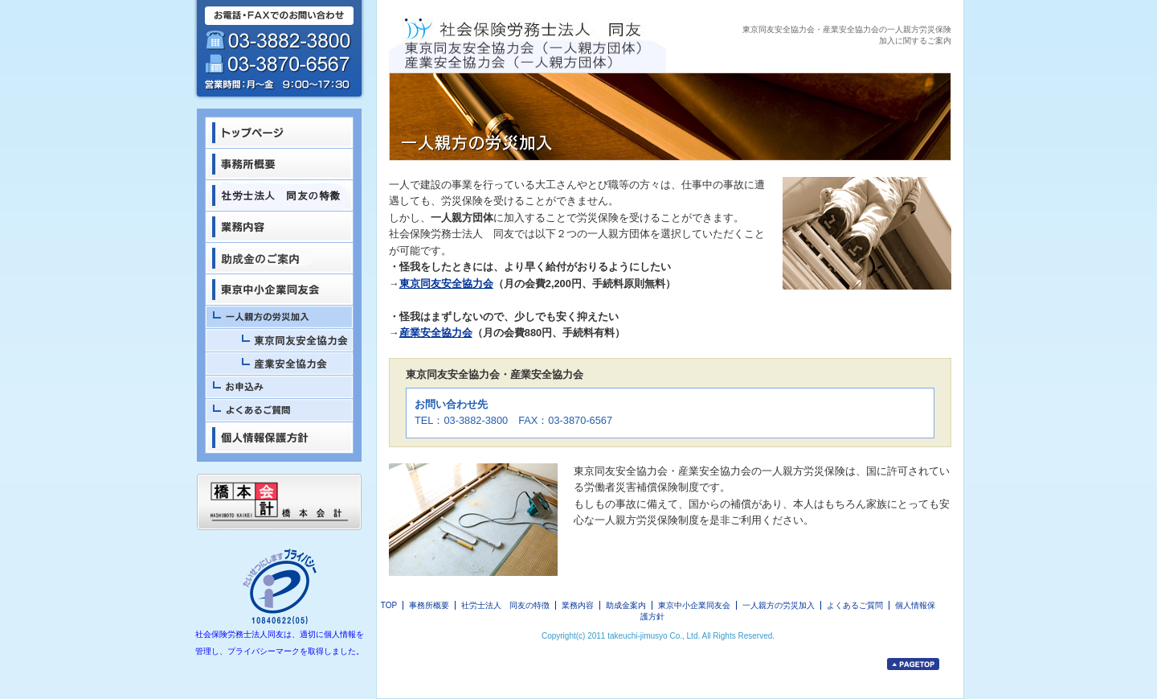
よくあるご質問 (855, 605)
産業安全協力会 (435, 333)
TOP (389, 605)
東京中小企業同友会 (694, 605)
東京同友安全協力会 (446, 284)
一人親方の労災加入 (778, 605)
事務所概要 (429, 605)
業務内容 (578, 605)
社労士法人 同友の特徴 (505, 605)
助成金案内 (626, 605)
